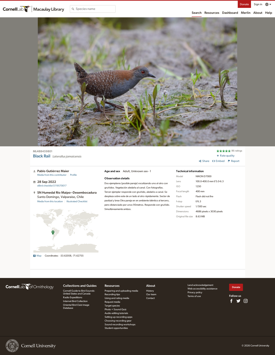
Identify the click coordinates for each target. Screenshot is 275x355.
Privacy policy (195, 292)
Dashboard (230, 13)
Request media (112, 302)
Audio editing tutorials (116, 313)
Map (37, 256)
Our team (151, 294)
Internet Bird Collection (75, 301)
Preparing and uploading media (121, 291)
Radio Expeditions (72, 297)
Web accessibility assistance (202, 288)
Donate (244, 4)
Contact (150, 298)
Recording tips (112, 294)
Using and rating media (117, 298)
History (150, 291)
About (257, 13)
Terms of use (194, 296)
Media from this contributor (51, 175)
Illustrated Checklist (76, 201)
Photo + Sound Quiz (115, 309)
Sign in (258, 4)
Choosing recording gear (118, 321)
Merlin (245, 13)
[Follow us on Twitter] (238, 301)
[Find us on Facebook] (231, 301)
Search (197, 13)
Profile (73, 175)
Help (268, 13)
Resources (211, 13)
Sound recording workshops (120, 324)
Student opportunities (116, 328)
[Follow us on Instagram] (245, 301)
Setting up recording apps (118, 317)
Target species (112, 305)
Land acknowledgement (200, 285)
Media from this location (50, 201)
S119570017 (51, 185)
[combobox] (95, 9)
